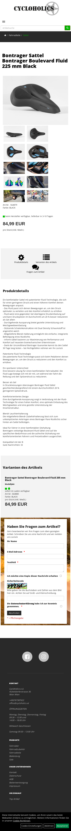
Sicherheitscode (15, 581)
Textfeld (11, 562)
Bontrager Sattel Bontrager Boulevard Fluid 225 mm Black (35, 60)
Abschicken (14, 613)
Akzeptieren (62, 825)
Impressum (14, 786)
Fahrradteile (14, 35)
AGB (11, 779)
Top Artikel (14, 799)
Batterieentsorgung (18, 782)
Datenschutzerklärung (22, 603)
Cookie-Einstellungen (31, 825)
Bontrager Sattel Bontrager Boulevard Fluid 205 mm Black (35, 479)
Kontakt (12, 772)
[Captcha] (35, 598)
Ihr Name (12, 541)
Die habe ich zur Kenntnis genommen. (32, 605)
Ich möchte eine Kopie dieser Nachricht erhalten (32, 576)
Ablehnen (49, 825)
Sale (11, 759)
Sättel (26, 35)
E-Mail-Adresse (14, 551)
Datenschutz (15, 775)
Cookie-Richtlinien (21, 820)
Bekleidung (14, 756)
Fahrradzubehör (17, 749)
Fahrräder (14, 745)
